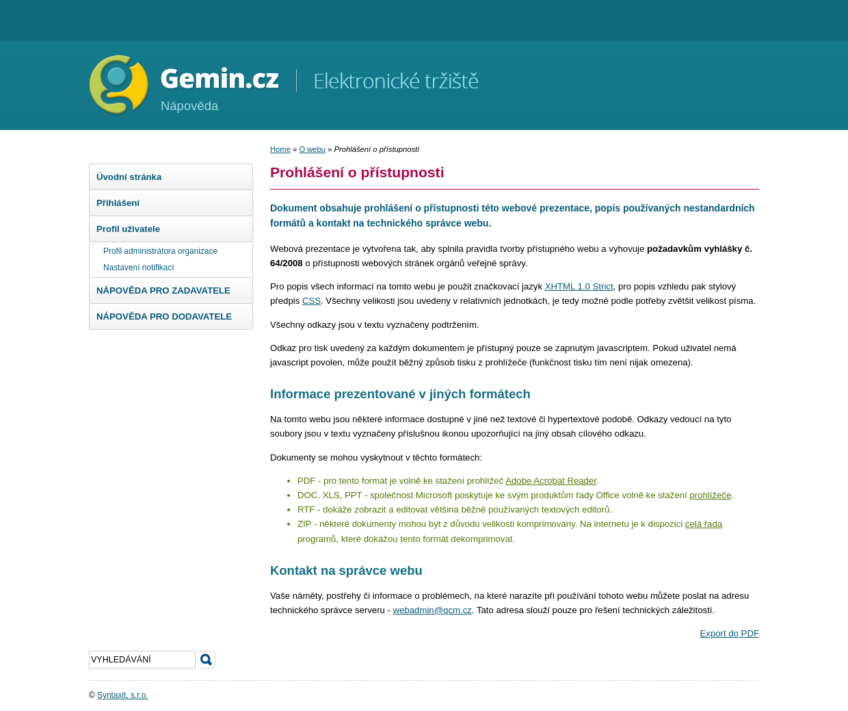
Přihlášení (118, 203)
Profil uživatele (128, 229)
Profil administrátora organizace (160, 251)
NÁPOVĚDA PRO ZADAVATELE (163, 290)
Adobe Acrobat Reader (550, 481)
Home (280, 149)
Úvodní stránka (128, 177)
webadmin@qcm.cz (432, 610)
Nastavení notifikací (138, 267)
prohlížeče (710, 495)
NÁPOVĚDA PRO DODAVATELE (164, 316)
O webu (312, 149)
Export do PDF (730, 633)
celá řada (703, 524)
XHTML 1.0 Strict (579, 286)
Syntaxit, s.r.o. (122, 695)
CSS (311, 301)
